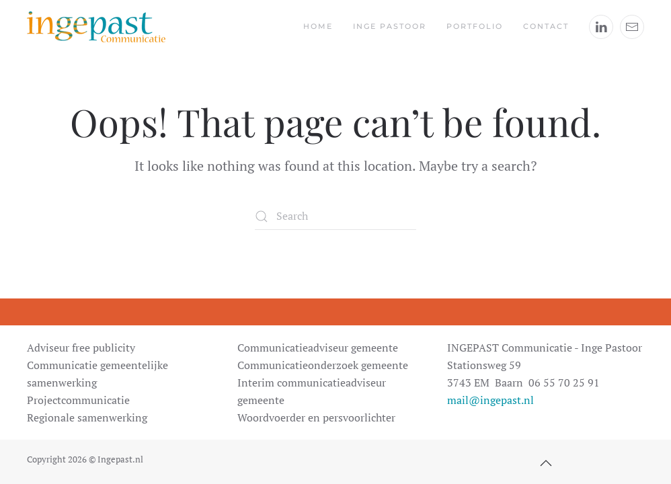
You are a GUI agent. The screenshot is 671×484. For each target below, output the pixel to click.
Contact (546, 26)
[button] (546, 463)
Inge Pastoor (389, 26)
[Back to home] (96, 27)
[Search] (335, 216)
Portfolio (474, 26)
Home (318, 26)
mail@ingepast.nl (490, 400)
